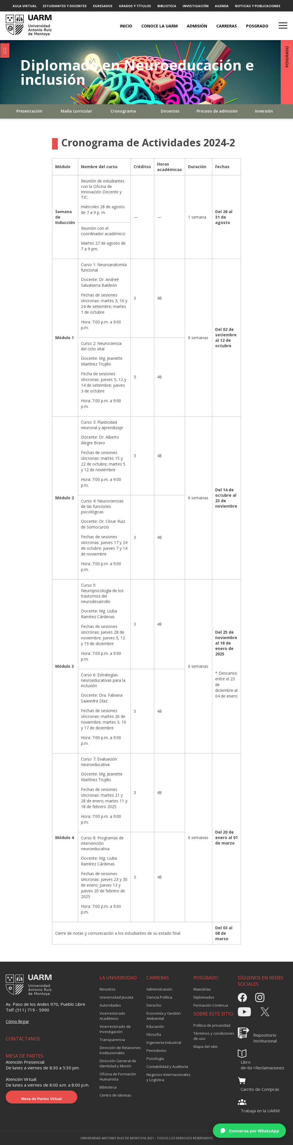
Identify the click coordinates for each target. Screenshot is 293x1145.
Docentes (170, 111)
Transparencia (112, 1039)
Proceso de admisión (217, 111)
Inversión (264, 111)
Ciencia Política (159, 997)
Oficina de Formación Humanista (118, 1076)
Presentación (29, 111)
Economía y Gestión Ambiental (163, 1016)
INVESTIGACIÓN (196, 6)
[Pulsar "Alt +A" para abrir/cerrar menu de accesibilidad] (5, 50)
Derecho (153, 1005)
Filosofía (153, 1034)
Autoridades (110, 1005)
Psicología (155, 1058)
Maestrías (202, 989)
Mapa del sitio (205, 1046)
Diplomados (203, 997)
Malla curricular (76, 111)
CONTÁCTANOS (23, 1039)
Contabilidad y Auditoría (167, 1066)
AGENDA (222, 6)
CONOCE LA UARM (159, 26)
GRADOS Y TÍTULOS (135, 6)
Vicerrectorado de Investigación (115, 1029)
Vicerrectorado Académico (112, 1016)
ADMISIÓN (197, 26)
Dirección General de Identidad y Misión (118, 1063)
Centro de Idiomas (115, 1095)
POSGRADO (257, 26)
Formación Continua (210, 1005)
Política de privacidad (211, 1025)
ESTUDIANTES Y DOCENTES (65, 6)
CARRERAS (226, 26)
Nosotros (108, 989)
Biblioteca (108, 1087)
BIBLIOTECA (166, 6)
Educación (155, 1026)
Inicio (126, 26)
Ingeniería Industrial (163, 1042)
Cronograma (123, 111)
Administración (159, 989)
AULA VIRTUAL (25, 6)
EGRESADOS (102, 6)
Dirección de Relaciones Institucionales (120, 1050)
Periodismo (156, 1050)
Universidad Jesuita (116, 997)
